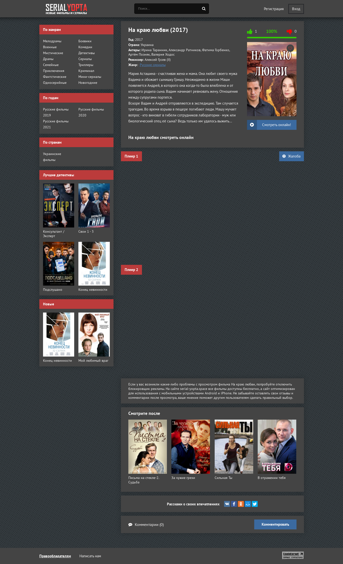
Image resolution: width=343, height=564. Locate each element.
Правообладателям (55, 556)
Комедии (85, 47)
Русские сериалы (153, 65)
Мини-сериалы (89, 76)
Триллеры (85, 65)
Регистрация (274, 8)
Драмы (48, 59)
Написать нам (90, 556)
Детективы (86, 53)
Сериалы (85, 59)
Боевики (84, 41)
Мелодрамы (52, 41)
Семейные (51, 65)
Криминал (86, 70)
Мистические (53, 53)
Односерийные (55, 82)
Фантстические (54, 76)
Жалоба (291, 156)
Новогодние (87, 82)
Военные (50, 47)
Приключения (53, 70)
